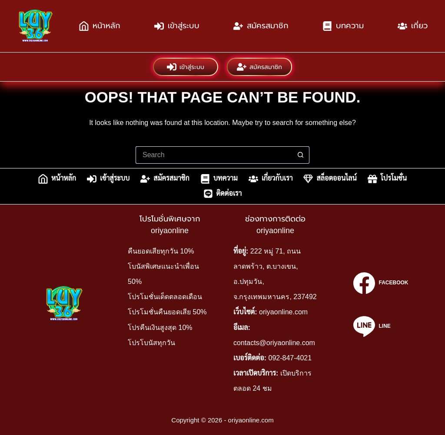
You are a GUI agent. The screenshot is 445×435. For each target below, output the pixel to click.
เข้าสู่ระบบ (176, 26)
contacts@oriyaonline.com (274, 342)
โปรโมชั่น (387, 179)
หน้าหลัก (99, 26)
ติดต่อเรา (222, 193)
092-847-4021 (290, 358)
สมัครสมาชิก (261, 26)
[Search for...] (214, 155)
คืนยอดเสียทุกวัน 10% (161, 251)
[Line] (380, 326)
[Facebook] (380, 283)
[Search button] (300, 155)
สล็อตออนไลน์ (329, 179)
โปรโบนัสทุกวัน (151, 342)
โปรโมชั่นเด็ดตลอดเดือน (165, 296)
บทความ (343, 26)
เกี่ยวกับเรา (271, 179)
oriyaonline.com (283, 312)
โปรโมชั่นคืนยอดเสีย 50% (167, 312)
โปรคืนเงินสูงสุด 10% (160, 327)
